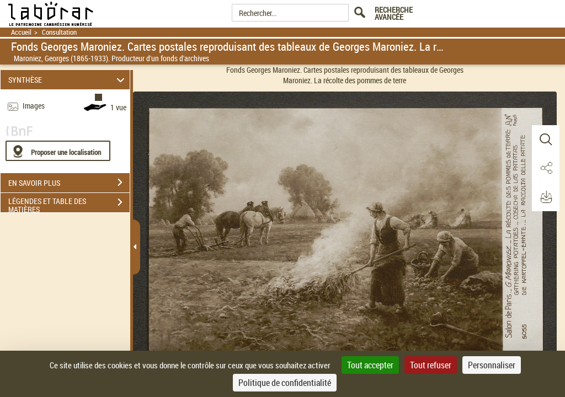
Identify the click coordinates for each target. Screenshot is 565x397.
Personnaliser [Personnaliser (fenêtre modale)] (491, 365)
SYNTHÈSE (68, 79)
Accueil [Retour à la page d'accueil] (21, 32)
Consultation (59, 32)
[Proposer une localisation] (58, 151)
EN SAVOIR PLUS (69, 182)
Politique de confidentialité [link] (284, 383)
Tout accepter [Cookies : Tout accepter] (370, 365)
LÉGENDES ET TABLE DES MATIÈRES (69, 203)
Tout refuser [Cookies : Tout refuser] (430, 365)
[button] (545, 139)
